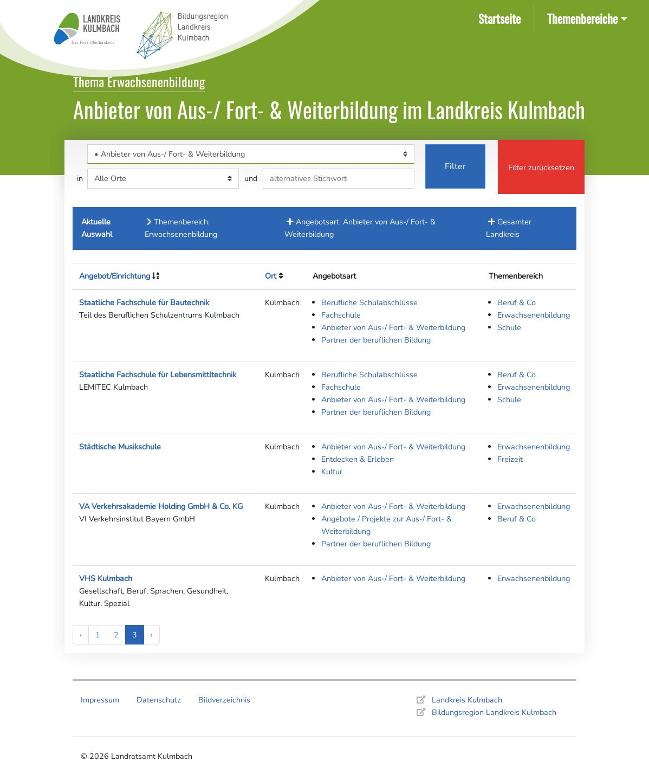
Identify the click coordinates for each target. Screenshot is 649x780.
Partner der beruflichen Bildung (376, 339)
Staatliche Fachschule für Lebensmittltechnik (157, 374)
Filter (455, 166)
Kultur (331, 471)
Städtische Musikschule (120, 446)
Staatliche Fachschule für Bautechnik (144, 302)
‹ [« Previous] (81, 634)
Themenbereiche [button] (582, 18)
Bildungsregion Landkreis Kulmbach (494, 712)
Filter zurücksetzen (541, 167)
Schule (509, 327)
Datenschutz (159, 699)
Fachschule (341, 315)
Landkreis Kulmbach (467, 699)
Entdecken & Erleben (357, 459)
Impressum (100, 699)
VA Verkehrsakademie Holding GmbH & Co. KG (161, 506)
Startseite (501, 17)
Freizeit (510, 459)
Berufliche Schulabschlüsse (369, 302)
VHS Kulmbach (105, 578)
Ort (270, 275)
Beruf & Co (516, 302)
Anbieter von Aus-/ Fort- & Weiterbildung (393, 327)
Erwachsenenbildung (533, 315)
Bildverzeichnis (224, 699)
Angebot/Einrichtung (114, 275)
